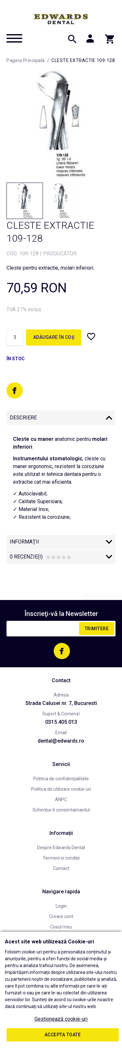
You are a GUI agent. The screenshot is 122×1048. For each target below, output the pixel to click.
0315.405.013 (61, 722)
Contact (61, 868)
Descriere (23, 418)
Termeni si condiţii (61, 858)
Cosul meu (61, 926)
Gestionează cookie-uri (61, 1019)
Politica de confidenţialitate (61, 778)
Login (61, 906)
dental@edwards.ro (61, 741)
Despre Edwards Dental (61, 847)
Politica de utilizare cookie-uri (61, 789)
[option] (61, 124)
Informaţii (24, 542)
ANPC (61, 799)
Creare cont (61, 916)
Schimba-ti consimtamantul (61, 809)
